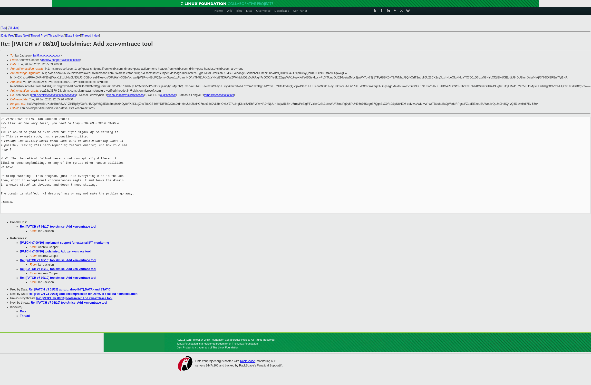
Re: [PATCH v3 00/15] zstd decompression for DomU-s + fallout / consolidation (83, 294)
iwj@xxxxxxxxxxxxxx (46, 55)
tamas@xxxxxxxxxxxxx (219, 95)
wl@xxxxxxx (168, 95)
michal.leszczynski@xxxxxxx (125, 95)
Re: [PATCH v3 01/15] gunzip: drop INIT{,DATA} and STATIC (70, 289)
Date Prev (7, 35)
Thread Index (90, 35)
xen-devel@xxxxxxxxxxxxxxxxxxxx (53, 95)
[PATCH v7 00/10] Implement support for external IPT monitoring (64, 242)
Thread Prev (38, 35)
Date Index (73, 35)
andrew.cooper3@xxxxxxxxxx (60, 60)
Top (3, 27)
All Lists (14, 27)
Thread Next (56, 35)
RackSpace (247, 361)
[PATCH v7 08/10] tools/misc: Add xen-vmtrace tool (55, 251)
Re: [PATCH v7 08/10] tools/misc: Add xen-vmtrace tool (58, 226)
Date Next (22, 35)
